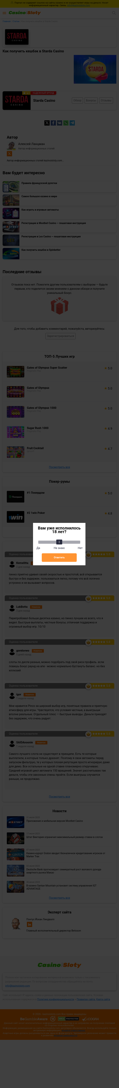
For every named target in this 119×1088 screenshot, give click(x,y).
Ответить (59, 557)
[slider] (59, 542)
